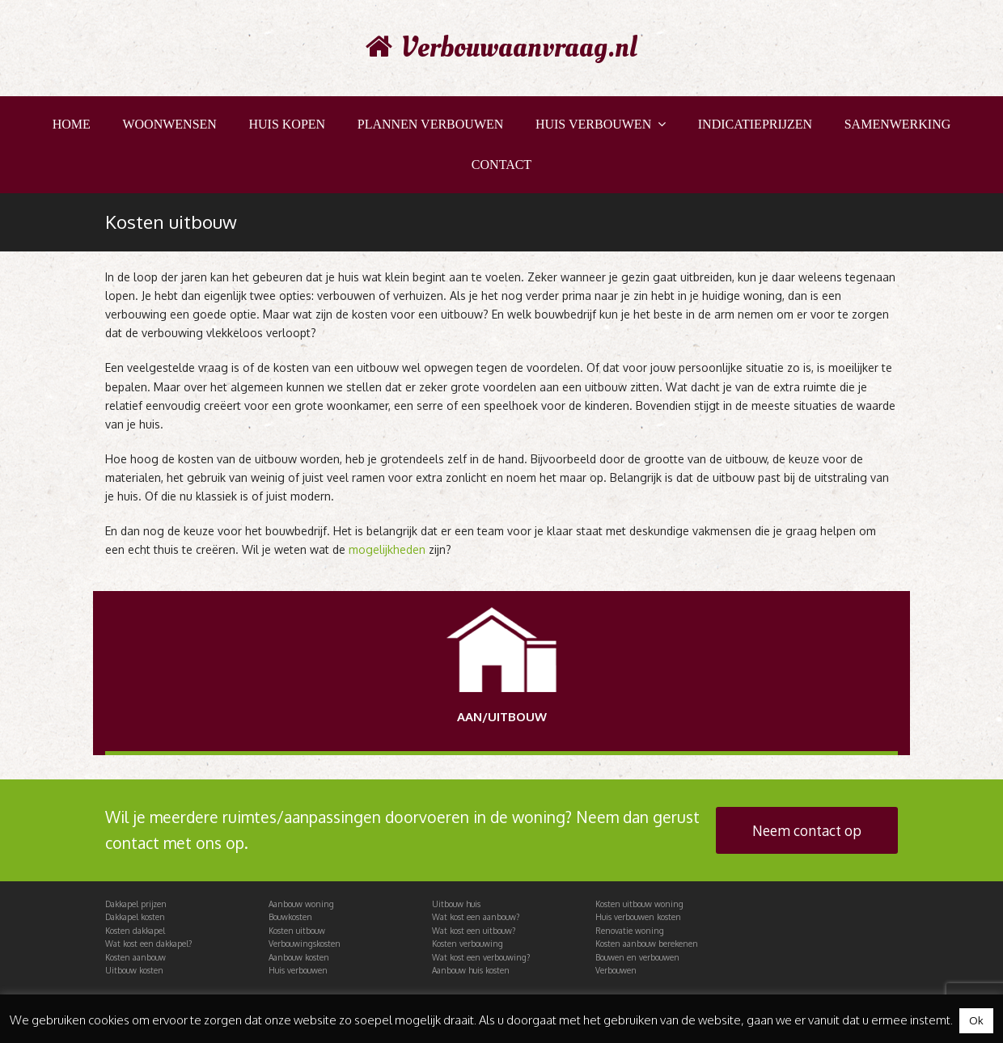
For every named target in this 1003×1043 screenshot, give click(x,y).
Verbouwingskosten (305, 943)
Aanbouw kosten (299, 957)
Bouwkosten (290, 917)
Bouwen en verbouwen (637, 957)
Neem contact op (806, 830)
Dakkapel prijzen (136, 904)
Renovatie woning (629, 930)
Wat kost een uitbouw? (473, 930)
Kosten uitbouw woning (639, 904)
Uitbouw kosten (134, 970)
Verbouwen (616, 970)
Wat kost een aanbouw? (475, 917)
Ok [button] (976, 1020)
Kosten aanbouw (135, 957)
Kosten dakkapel (135, 930)
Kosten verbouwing (467, 943)
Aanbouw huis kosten (471, 970)
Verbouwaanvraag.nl (501, 47)
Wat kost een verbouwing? (481, 957)
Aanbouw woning (301, 904)
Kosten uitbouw (297, 930)
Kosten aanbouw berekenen (646, 943)
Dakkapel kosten (135, 917)
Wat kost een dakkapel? (148, 943)
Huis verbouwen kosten (638, 917)
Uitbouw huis (456, 904)
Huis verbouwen (298, 970)
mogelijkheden (387, 549)
